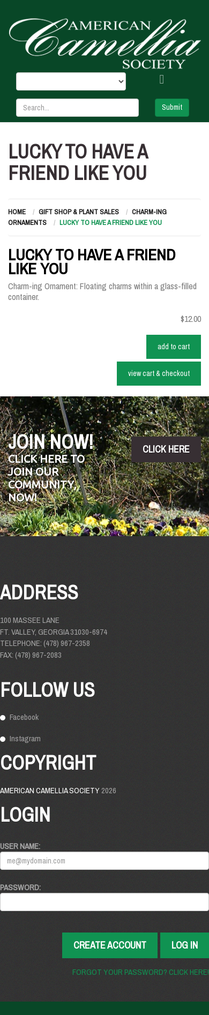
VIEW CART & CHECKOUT (159, 373)
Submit (172, 107)
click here (166, 449)
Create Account (109, 945)
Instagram (25, 738)
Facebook (24, 717)
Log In (184, 945)
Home (17, 211)
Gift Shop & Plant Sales (79, 211)
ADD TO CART (174, 346)
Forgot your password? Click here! (140, 972)
